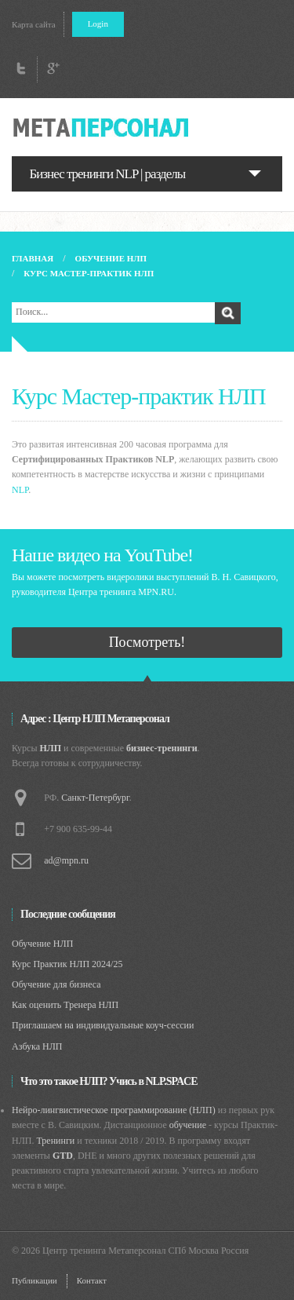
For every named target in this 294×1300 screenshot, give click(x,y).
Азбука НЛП (37, 1046)
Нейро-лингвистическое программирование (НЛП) (114, 1110)
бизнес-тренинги (162, 748)
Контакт (92, 1280)
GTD (63, 1155)
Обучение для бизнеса (56, 984)
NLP (20, 489)
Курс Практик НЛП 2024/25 (67, 964)
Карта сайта (34, 24)
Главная (32, 258)
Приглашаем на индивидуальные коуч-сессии (103, 1025)
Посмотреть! (147, 642)
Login (98, 23)
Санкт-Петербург (95, 797)
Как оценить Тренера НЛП (65, 1004)
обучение (187, 1124)
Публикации (34, 1280)
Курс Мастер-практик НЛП (89, 273)
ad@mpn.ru (66, 860)
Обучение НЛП (111, 258)
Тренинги (55, 1140)
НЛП (51, 748)
